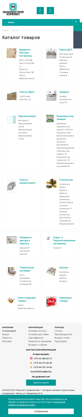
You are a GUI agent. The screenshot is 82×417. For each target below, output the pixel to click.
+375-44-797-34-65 (41, 367)
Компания (7, 327)
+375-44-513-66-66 (41, 363)
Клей (20, 305)
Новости (7, 337)
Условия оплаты (37, 331)
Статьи (58, 331)
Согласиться (41, 411)
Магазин (6, 341)
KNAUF (63, 190)
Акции (5, 334)
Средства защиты (26, 308)
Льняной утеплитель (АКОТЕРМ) (65, 215)
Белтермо (23, 120)
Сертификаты (35, 337)
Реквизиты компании (40, 341)
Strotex (57, 248)
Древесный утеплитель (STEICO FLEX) (66, 199)
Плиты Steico (26, 72)
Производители (63, 334)
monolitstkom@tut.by (41, 371)
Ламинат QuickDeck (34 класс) (65, 99)
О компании (9, 331)
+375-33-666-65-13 (41, 358)
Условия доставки (38, 334)
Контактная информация (41, 350)
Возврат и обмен (37, 344)
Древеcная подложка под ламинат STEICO (64, 126)
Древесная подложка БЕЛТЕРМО (62, 142)
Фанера (23, 69)
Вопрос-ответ (62, 337)
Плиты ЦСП (25, 60)
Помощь (59, 327)
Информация (35, 327)
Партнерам (61, 341)
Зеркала (24, 248)
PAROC (63, 193)
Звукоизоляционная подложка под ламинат (65, 151)
